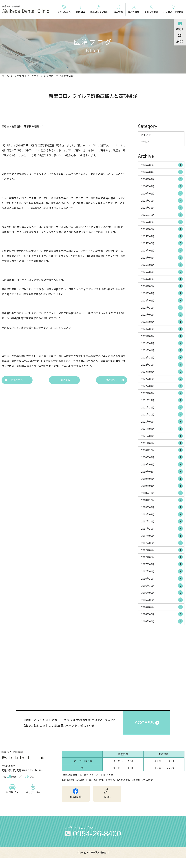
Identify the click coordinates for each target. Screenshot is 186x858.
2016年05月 (162, 621)
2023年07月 (162, 321)
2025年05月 (162, 250)
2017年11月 (162, 521)
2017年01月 (162, 571)
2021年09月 (162, 421)
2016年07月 (162, 607)
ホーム (5, 76)
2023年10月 (162, 307)
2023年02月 (162, 343)
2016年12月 (162, 578)
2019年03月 (162, 485)
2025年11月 (162, 207)
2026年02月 (162, 186)
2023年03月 (162, 336)
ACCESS (144, 722)
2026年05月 (162, 165)
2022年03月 (162, 393)
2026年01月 (162, 193)
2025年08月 (162, 229)
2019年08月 (162, 464)
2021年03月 (162, 436)
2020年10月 (162, 450)
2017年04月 (162, 564)
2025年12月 (162, 200)
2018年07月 (162, 514)
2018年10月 (162, 500)
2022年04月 (162, 386)
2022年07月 (162, 371)
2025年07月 (162, 236)
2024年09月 (162, 279)
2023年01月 (162, 350)
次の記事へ (111, 380)
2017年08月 (162, 542)
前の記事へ (17, 380)
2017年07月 (162, 550)
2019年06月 (162, 471)
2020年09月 (162, 457)
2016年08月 (162, 599)
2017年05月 (162, 557)
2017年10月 (162, 528)
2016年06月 (162, 614)
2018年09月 (162, 507)
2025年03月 (162, 264)
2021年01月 (162, 443)
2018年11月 (162, 493)
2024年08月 (162, 286)
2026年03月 (162, 179)
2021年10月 (162, 414)
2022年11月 (162, 357)
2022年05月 (162, 379)
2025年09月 (162, 222)
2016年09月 (162, 592)
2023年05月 (162, 329)
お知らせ (146, 135)
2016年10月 (162, 585)
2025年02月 (162, 272)
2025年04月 (162, 257)
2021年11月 (162, 407)
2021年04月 (162, 428)
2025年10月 (162, 214)
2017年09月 (162, 535)
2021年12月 (162, 400)
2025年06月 (162, 243)
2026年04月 (162, 172)
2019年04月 (162, 478)
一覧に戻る (64, 380)
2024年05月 (162, 300)
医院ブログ (20, 76)
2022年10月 (162, 364)
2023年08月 (162, 314)
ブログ (35, 76)
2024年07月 (162, 293)
